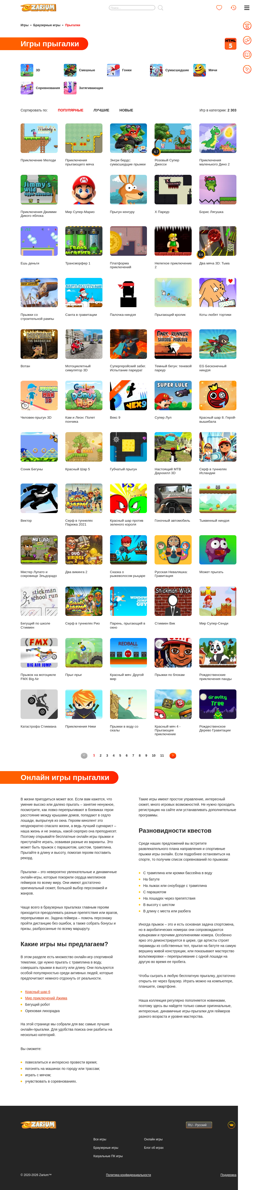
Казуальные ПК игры (108, 1155)
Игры (24, 25)
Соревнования (40, 87)
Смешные (79, 70)
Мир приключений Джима (46, 998)
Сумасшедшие (169, 70)
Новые (126, 110)
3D (30, 70)
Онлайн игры (153, 1139)
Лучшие (102, 110)
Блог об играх (154, 1147)
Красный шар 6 (37, 991)
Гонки (119, 70)
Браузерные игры (46, 25)
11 (162, 755)
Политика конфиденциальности (128, 1174)
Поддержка (228, 1174)
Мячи (205, 70)
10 (154, 755)
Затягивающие (83, 87)
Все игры (100, 1139)
